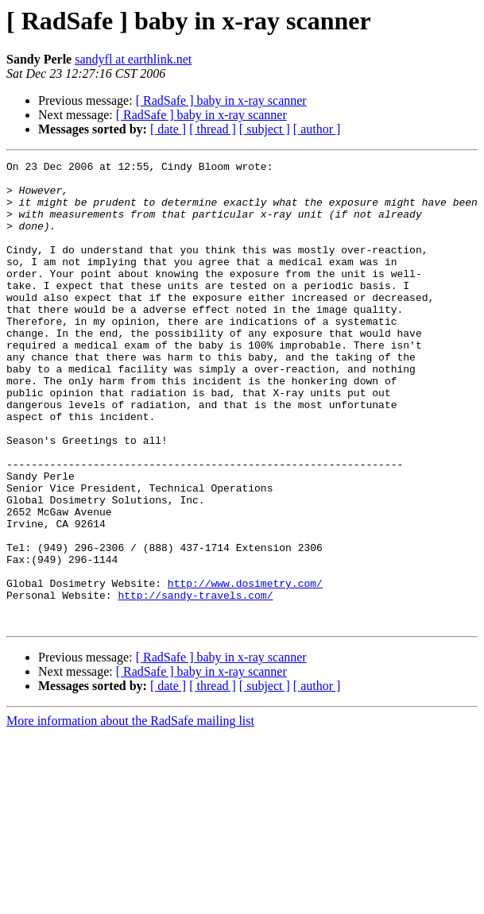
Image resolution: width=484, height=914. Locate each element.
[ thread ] (212, 129)
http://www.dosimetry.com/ (245, 668)
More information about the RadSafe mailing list (130, 813)
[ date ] (168, 129)
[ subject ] (264, 129)
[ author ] (317, 129)
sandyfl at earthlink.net (133, 59)
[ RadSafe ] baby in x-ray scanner (221, 100)
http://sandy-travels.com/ (195, 683)
